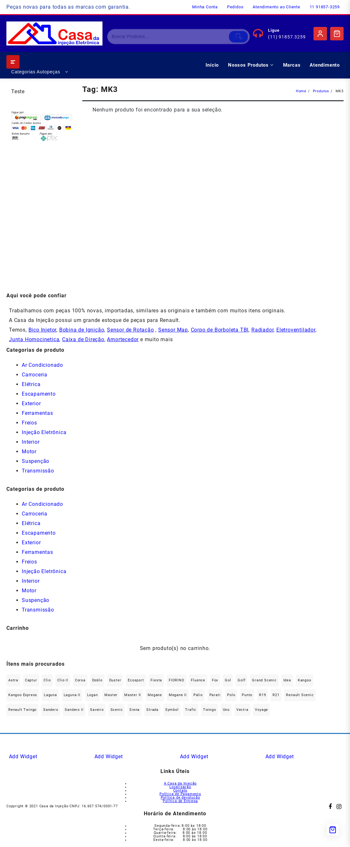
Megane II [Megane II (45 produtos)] (178, 695)
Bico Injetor (42, 330)
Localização (180, 787)
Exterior (31, 403)
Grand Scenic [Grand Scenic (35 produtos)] (264, 680)
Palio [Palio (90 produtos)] (198, 695)
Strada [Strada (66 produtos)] (152, 710)
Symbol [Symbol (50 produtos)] (172, 710)
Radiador (262, 330)
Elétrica (31, 384)
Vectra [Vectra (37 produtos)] (242, 710)
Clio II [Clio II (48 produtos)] (62, 680)
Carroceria (34, 375)
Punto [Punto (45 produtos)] (247, 695)
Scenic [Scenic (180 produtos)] (116, 710)
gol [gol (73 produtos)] (228, 680)
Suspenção (35, 461)
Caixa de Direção (83, 339)
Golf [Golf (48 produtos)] (241, 680)
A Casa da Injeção (180, 783)
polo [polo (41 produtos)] (231, 695)
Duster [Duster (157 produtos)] (115, 680)
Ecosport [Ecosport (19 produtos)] (136, 680)
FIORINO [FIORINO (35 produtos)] (176, 680)
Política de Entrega (180, 801)
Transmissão (38, 471)
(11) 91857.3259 (286, 36)
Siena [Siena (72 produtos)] (134, 710)
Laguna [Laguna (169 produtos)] (50, 695)
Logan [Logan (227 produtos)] (92, 695)
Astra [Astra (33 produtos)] (13, 680)
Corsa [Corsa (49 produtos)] (80, 680)
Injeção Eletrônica (44, 432)
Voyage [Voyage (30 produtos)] (261, 710)
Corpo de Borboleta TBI (220, 330)
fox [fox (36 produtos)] (215, 680)
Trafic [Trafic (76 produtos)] (190, 710)
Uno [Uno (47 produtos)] (226, 710)
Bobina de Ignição (81, 330)
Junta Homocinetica (34, 339)
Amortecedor (123, 339)
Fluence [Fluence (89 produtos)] (198, 680)
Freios (29, 423)
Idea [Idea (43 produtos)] (287, 680)
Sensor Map (173, 330)
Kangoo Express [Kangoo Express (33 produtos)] (22, 695)
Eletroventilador (295, 330)
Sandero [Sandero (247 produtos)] (50, 710)
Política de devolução (180, 797)
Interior (30, 442)
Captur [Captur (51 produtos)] (31, 680)
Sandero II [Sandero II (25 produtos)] (74, 710)
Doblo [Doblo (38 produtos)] (97, 680)
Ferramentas (37, 413)
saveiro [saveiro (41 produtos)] (97, 710)
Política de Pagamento (180, 794)
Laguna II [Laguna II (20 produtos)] (72, 695)
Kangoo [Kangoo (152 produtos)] (304, 680)
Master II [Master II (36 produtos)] (132, 695)
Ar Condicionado (42, 365)
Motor (29, 451)
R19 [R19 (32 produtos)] (262, 695)
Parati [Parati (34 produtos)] (215, 695)
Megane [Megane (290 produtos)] (155, 695)
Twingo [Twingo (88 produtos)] (209, 710)
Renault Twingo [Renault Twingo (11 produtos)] (22, 710)
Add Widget (23, 756)
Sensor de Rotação (130, 330)
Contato (180, 790)
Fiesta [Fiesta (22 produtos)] (156, 680)
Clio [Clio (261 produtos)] (47, 680)
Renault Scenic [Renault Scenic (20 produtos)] (299, 695)
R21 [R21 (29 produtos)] (276, 695)
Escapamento (39, 394)
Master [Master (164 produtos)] (111, 695)
